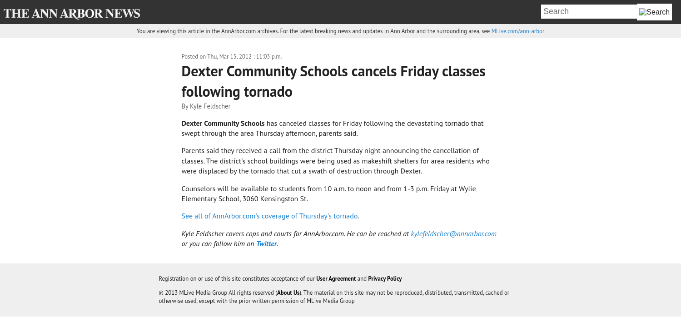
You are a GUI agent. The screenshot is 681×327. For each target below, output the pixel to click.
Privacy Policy (385, 278)
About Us (288, 293)
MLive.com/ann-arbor (518, 31)
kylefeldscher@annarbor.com (454, 233)
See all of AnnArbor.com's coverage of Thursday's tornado (270, 215)
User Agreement (336, 278)
